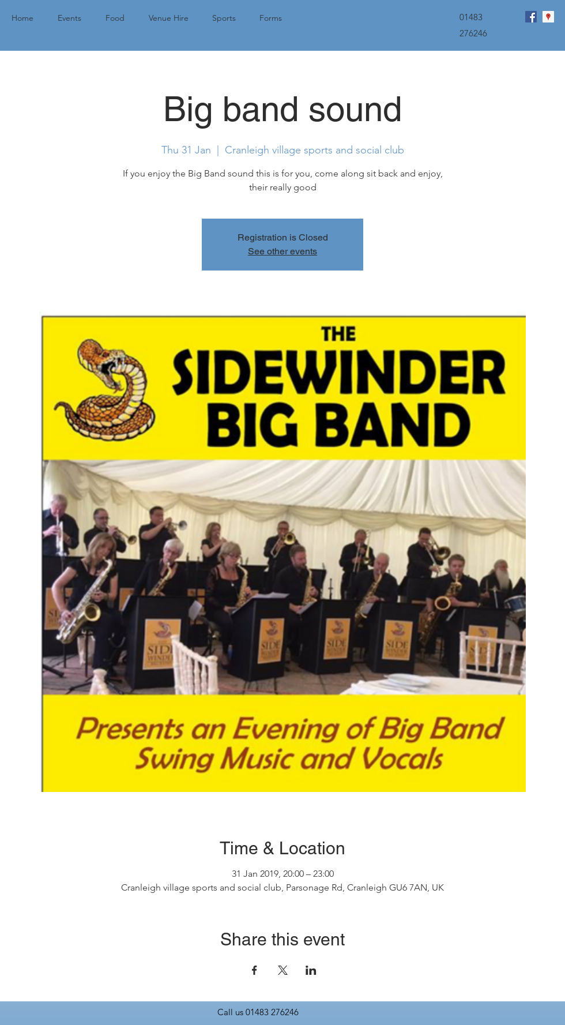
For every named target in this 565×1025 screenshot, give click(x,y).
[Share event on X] (282, 970)
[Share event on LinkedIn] (311, 970)
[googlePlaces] (548, 16)
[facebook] (531, 16)
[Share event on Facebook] (254, 970)
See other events (282, 251)
